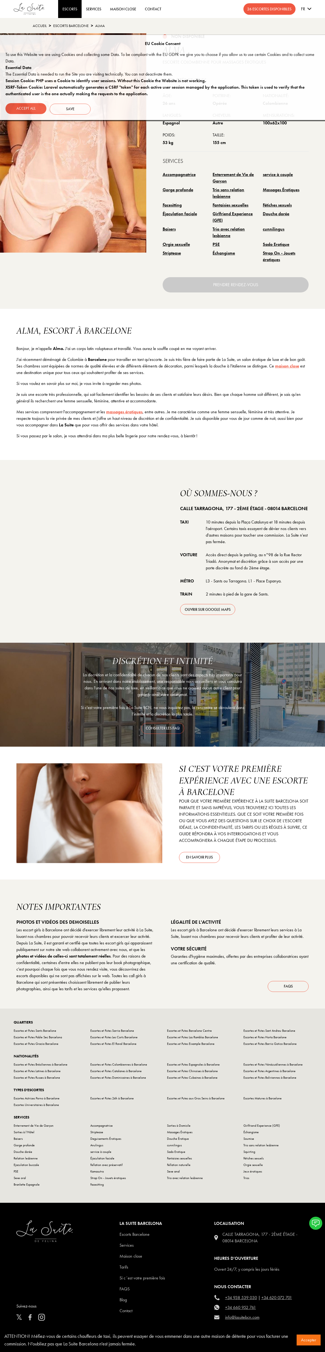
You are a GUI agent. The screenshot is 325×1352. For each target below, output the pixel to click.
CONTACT (153, 9)
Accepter (308, 1340)
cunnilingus (273, 229)
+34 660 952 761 (240, 1309)
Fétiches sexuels (277, 205)
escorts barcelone (71, 25)
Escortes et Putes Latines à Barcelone (37, 1072)
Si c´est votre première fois (142, 1279)
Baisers (169, 229)
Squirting (249, 1153)
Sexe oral (20, 1179)
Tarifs (124, 1268)
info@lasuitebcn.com (242, 1318)
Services (93, 9)
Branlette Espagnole (27, 1186)
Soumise (248, 1140)
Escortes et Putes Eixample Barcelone (190, 1045)
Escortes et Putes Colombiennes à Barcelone (118, 1066)
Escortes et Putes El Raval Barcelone (113, 1045)
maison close (287, 366)
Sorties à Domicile (178, 1127)
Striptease (172, 253)
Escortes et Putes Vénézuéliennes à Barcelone (273, 1066)
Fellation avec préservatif (106, 1166)
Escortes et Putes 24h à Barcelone (112, 1099)
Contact (126, 1312)
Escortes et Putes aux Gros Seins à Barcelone (196, 1099)
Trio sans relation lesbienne (228, 193)
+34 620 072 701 (276, 1299)
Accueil (40, 25)
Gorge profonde (178, 190)
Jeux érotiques (252, 1173)
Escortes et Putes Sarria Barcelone (112, 1032)
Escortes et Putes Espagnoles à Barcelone (193, 1066)
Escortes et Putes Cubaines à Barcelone (192, 1079)
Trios (246, 1179)
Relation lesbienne (26, 1159)
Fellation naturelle (178, 1166)
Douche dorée (276, 214)
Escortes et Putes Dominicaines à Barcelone (118, 1079)
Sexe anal (173, 1173)
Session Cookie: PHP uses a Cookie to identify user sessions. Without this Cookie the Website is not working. (105, 80)
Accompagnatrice (179, 174)
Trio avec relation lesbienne (229, 232)
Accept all (26, 108)
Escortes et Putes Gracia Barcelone (36, 1045)
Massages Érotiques (281, 190)
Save (71, 108)
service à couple (278, 174)
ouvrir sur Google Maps (208, 609)
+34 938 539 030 (241, 1299)
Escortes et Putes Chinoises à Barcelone (192, 1072)
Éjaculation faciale (180, 214)
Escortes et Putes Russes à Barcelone (37, 1079)
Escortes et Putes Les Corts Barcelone (114, 1038)
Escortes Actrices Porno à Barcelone (36, 1099)
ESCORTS (69, 9)
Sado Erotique (276, 244)
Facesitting (172, 205)
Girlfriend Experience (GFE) (233, 217)
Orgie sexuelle (176, 244)
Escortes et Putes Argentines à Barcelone (269, 1072)
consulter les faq (163, 728)
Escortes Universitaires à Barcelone (36, 1106)
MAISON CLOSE (123, 9)
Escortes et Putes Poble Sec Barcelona (38, 1038)
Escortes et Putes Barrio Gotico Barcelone (270, 1045)
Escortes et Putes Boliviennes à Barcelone (269, 1079)
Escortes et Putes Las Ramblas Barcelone (192, 1038)
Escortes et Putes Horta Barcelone (265, 1038)
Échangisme (224, 253)
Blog (123, 1301)
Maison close (131, 1257)
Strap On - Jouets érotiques (279, 256)
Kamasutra (97, 1173)
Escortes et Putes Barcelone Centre (189, 1032)
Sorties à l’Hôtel (24, 1133)
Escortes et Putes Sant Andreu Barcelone (269, 1032)
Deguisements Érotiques (105, 1140)
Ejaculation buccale (26, 1166)
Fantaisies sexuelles (230, 205)
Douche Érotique (178, 1140)
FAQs (288, 988)
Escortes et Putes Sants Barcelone (35, 1032)
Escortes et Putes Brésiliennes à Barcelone (40, 1066)
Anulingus (96, 1146)
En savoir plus (199, 857)
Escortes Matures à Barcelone (262, 1099)
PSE (216, 244)
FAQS (125, 1290)
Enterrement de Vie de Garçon (233, 178)
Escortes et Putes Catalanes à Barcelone (116, 1072)
